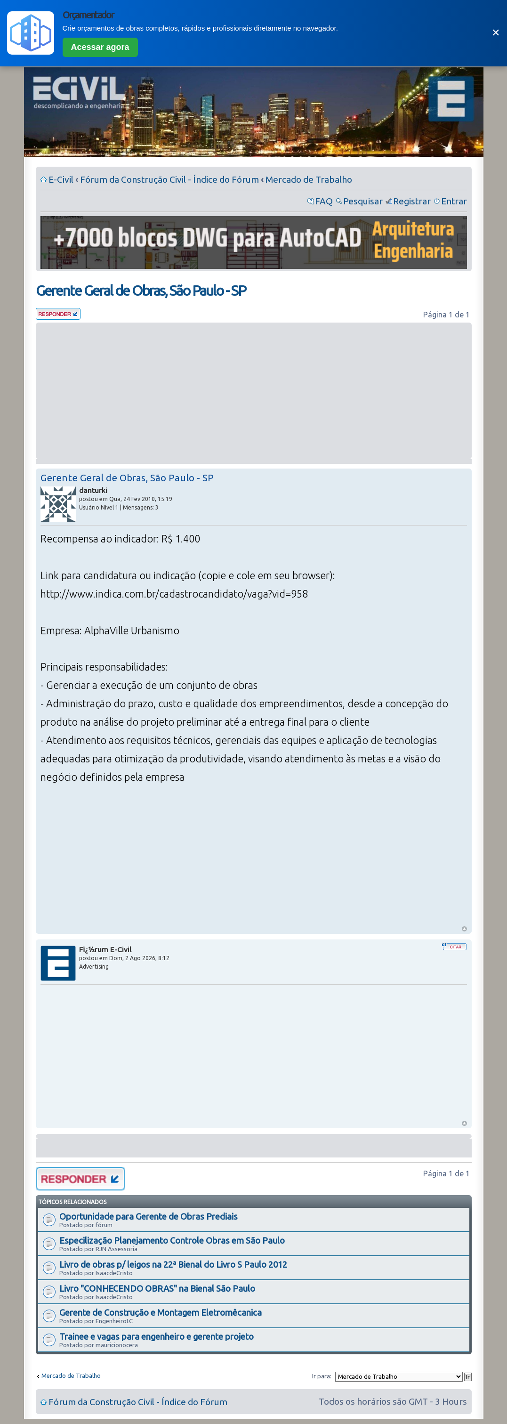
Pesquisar (363, 201)
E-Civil (60, 179)
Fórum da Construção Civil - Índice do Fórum (169, 179)
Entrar (454, 201)
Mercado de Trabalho (309, 179)
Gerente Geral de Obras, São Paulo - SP (141, 291)
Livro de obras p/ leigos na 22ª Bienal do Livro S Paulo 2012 (173, 1264)
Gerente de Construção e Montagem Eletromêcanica (160, 1312)
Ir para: (321, 1376)
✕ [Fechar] (495, 33)
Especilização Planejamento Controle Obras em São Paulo (172, 1240)
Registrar (412, 201)
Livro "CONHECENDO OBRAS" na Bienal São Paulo (157, 1288)
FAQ (324, 201)
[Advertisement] (253, 391)
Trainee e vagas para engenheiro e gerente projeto (156, 1336)
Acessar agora (100, 47)
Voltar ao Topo (464, 928)
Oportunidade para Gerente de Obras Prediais (148, 1216)
